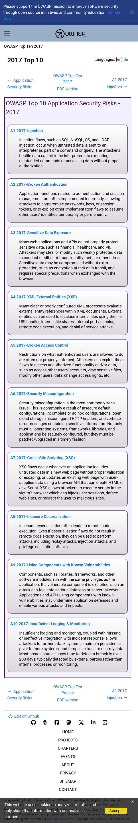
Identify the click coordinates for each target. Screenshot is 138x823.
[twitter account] (81, 722)
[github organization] (33, 722)
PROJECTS (68, 740)
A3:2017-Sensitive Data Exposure (40, 232)
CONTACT (68, 789)
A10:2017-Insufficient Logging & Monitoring (50, 623)
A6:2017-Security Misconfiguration (42, 393)
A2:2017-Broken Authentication (38, 184)
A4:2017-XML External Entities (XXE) (43, 297)
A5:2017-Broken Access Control (39, 345)
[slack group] (45, 722)
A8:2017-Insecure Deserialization (40, 516)
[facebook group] (57, 722)
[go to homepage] (70, 34)
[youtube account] (105, 722)
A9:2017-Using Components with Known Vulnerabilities (60, 565)
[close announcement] (131, 12)
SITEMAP (67, 781)
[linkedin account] (93, 722)
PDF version (67, 88)
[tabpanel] (67, 375)
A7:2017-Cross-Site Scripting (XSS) (42, 457)
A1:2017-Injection (26, 130)
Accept (115, 810)
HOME (67, 731)
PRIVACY (68, 773)
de (126, 59)
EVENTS (68, 756)
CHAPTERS (68, 748)
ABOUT (67, 764)
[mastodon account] (68, 722)
